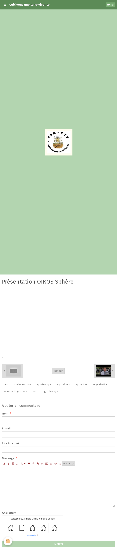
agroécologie (44, 384)
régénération (100, 384)
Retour (58, 371)
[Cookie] (8, 541)
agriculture (81, 384)
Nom (5, 413)
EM (34, 391)
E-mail (6, 428)
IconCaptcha (32, 535)
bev (6, 384)
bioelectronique (22, 384)
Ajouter (58, 544)
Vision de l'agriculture (15, 391)
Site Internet (10, 443)
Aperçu (68, 463)
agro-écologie (50, 391)
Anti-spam (9, 512)
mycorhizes (63, 384)
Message (8, 458)
